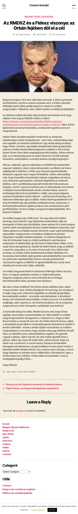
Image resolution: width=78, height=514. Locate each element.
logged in (20, 410)
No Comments (59, 34)
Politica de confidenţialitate (17, 493)
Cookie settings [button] (37, 510)
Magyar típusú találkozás (39, 17)
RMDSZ (32, 371)
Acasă (5, 424)
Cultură (6, 444)
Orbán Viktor (22, 371)
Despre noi (8, 430)
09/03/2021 (41, 34)
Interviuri (7, 440)
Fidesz (13, 371)
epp (8, 371)
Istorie (5, 451)
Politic (5, 447)
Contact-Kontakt (39, 5)
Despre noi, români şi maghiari (18, 489)
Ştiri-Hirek (7, 434)
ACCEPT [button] (52, 510)
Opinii (5, 437)
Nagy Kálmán (24, 34)
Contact (6, 454)
